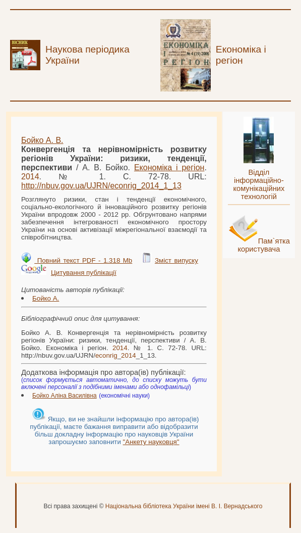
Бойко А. (45, 298)
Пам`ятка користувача (263, 245)
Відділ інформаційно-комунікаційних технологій (258, 184)
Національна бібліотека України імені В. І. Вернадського (184, 506)
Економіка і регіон (169, 167)
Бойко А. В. (42, 140)
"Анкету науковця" (151, 442)
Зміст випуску (176, 260)
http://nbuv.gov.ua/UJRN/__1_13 (101, 185)
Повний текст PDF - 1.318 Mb (83, 260)
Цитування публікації (83, 272)
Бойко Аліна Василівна (64, 395)
